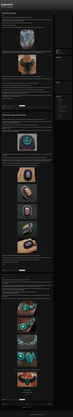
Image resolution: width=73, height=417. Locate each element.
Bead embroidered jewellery (23, 107)
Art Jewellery (7, 107)
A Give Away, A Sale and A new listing (14, 115)
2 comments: (15, 399)
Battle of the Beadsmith (14, 107)
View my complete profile (60, 53)
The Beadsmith (8, 108)
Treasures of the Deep (9, 13)
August (59, 101)
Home (27, 404)
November (60, 99)
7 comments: (15, 270)
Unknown (59, 51)
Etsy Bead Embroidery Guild (33, 107)
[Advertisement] (63, 28)
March (59, 114)
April (59, 104)
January (60, 117)
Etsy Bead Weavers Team (42, 107)
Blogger (43, 414)
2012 (58, 98)
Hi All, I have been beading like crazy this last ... (62, 111)
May (59, 102)
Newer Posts (4, 404)
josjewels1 (7, 4)
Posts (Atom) (29, 407)
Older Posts (49, 404)
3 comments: (15, 105)
